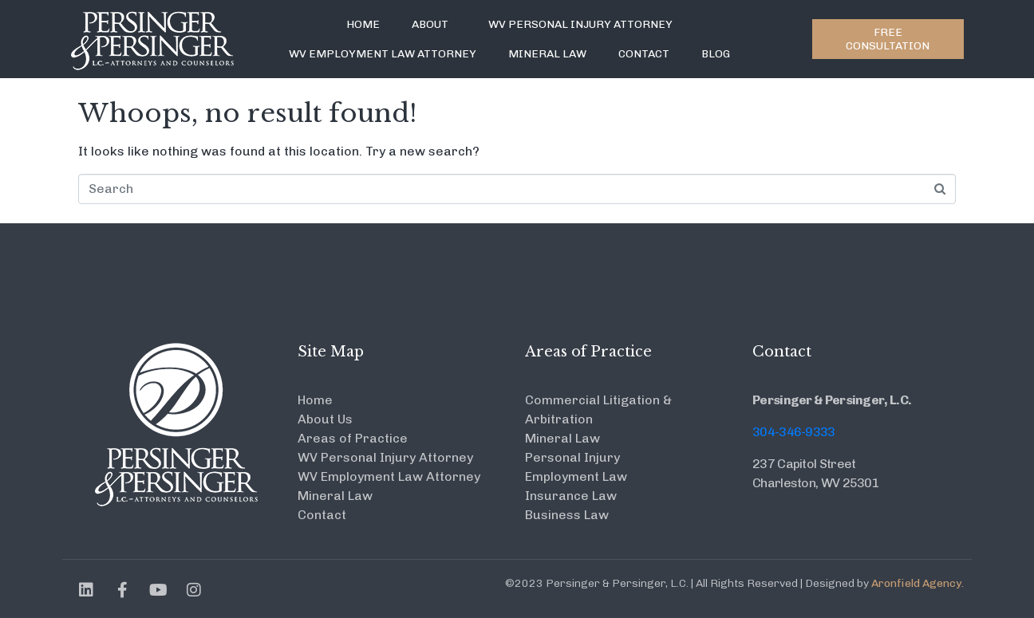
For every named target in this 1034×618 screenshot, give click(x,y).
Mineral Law (547, 54)
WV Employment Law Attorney (382, 54)
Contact (643, 54)
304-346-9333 (793, 431)
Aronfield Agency (916, 583)
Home (363, 24)
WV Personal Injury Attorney (580, 24)
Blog (715, 54)
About (430, 24)
